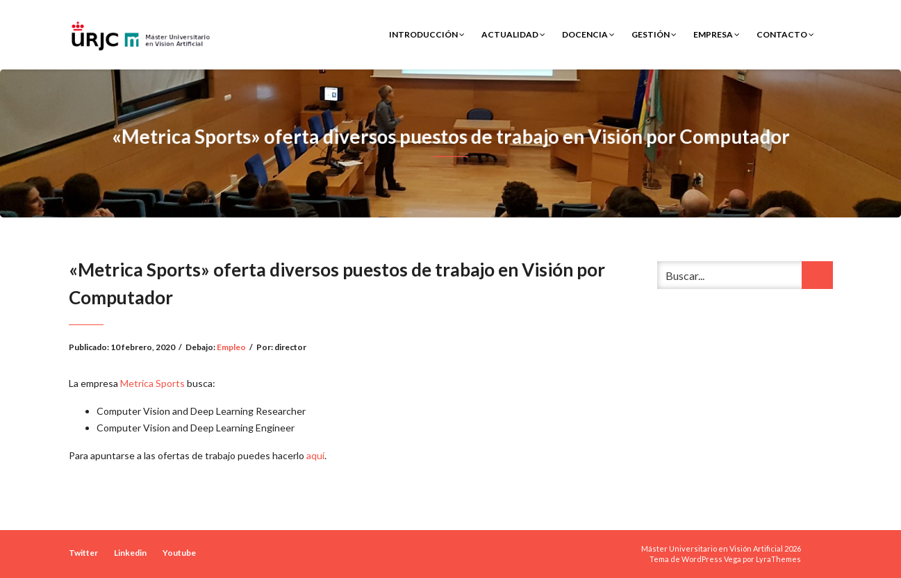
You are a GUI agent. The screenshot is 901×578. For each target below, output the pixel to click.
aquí (315, 455)
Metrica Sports (152, 383)
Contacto (785, 34)
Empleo (231, 347)
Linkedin (130, 552)
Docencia (588, 34)
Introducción (427, 34)
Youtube (179, 552)
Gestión (654, 34)
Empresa (716, 34)
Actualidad (513, 34)
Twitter (83, 552)
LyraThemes (778, 558)
